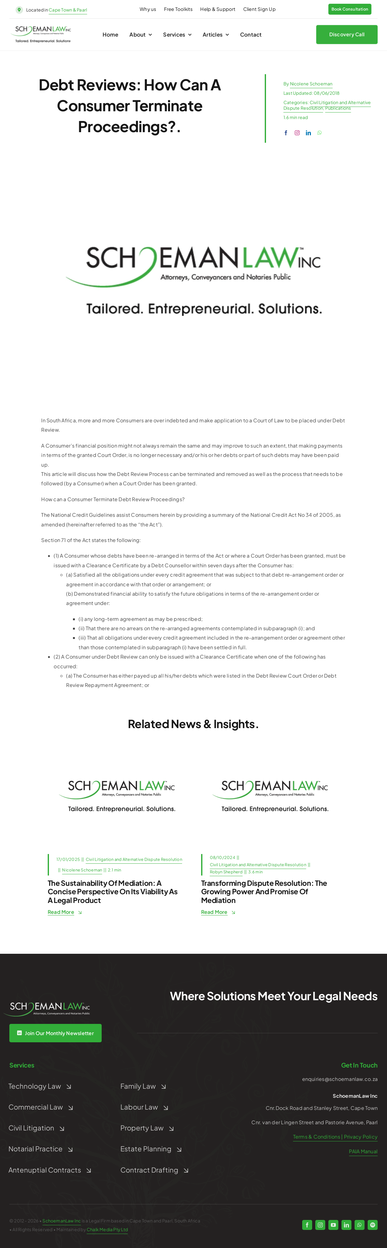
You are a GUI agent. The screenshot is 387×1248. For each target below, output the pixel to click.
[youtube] (333, 1225)
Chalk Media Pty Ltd (107, 1229)
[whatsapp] (319, 132)
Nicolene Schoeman (311, 83)
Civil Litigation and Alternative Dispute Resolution (134, 859)
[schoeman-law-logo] (41, 30)
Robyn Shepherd (226, 871)
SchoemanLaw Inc (61, 1220)
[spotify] (373, 1225)
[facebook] (285, 132)
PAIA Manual (363, 1151)
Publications (338, 108)
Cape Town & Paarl (68, 9)
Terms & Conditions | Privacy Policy (335, 1136)
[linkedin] (308, 132)
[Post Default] (117, 749)
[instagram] (297, 132)
